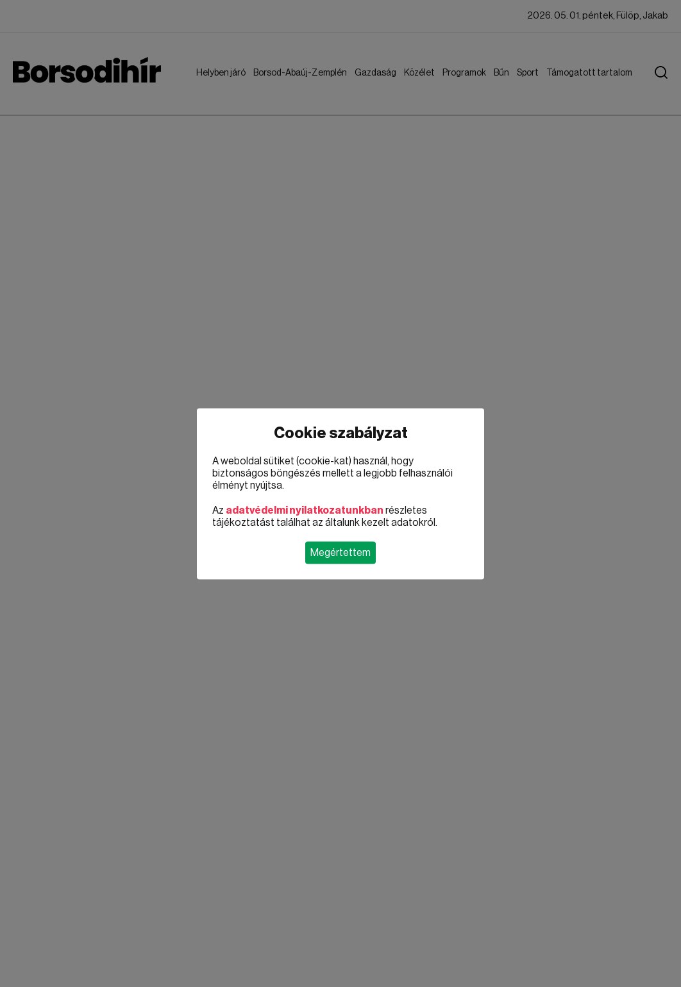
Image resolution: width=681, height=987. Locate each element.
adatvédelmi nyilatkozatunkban (304, 510)
